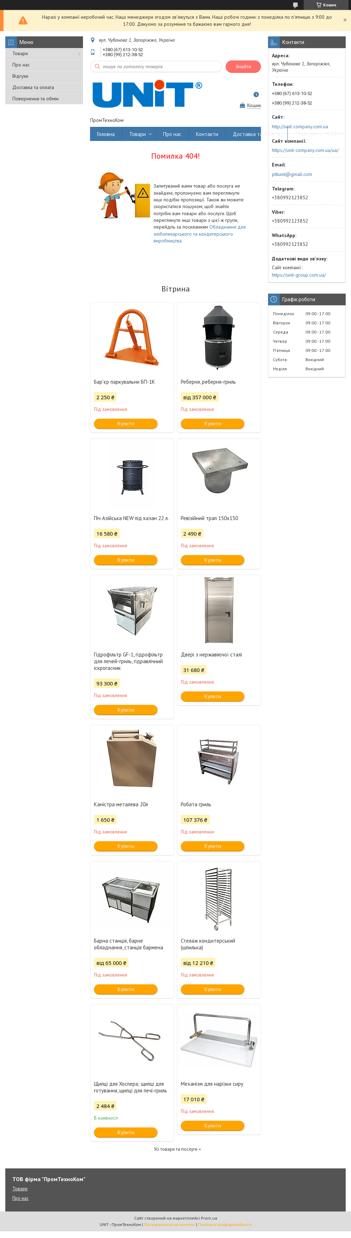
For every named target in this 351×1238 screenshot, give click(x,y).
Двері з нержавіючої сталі (211, 654)
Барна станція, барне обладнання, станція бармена (128, 944)
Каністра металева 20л (121, 804)
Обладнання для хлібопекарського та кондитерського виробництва (200, 234)
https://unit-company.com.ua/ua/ (305, 150)
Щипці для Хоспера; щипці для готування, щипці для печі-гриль (130, 1087)
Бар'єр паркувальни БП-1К (124, 381)
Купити (126, 423)
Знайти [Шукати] (243, 66)
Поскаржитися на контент (169, 1224)
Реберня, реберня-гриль (208, 381)
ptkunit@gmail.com (292, 174)
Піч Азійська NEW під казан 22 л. (131, 518)
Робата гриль (196, 804)
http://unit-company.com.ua (300, 126)
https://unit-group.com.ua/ (299, 275)
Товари (20, 53)
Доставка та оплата (33, 87)
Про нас (21, 64)
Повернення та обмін (35, 98)
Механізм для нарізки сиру (212, 1083)
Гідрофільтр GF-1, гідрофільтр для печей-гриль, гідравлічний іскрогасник (128, 661)
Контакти (207, 134)
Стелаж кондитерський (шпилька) (208, 944)
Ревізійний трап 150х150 (209, 518)
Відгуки (20, 76)
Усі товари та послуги (175, 1149)
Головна (106, 134)
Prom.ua (209, 1218)
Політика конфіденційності (225, 1224)
